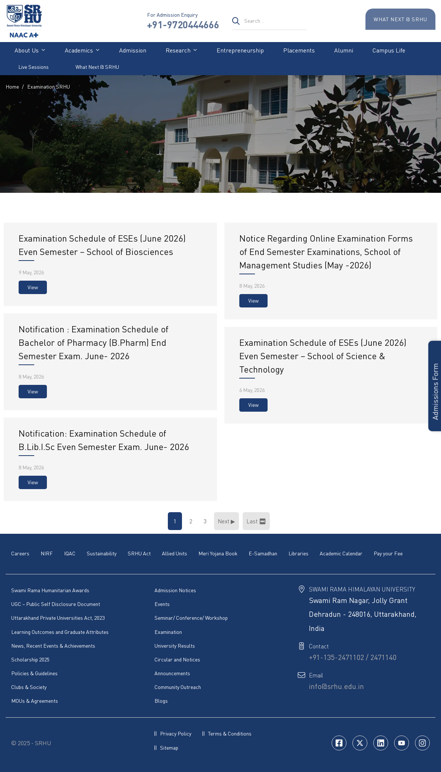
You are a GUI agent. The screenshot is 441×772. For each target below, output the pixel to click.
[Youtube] (401, 743)
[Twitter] (359, 743)
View (33, 287)
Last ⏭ (256, 521)
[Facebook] (339, 743)
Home (12, 86)
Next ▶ (226, 521)
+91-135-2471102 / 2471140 (352, 657)
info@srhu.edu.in (336, 686)
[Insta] (422, 743)
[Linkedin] (380, 743)
